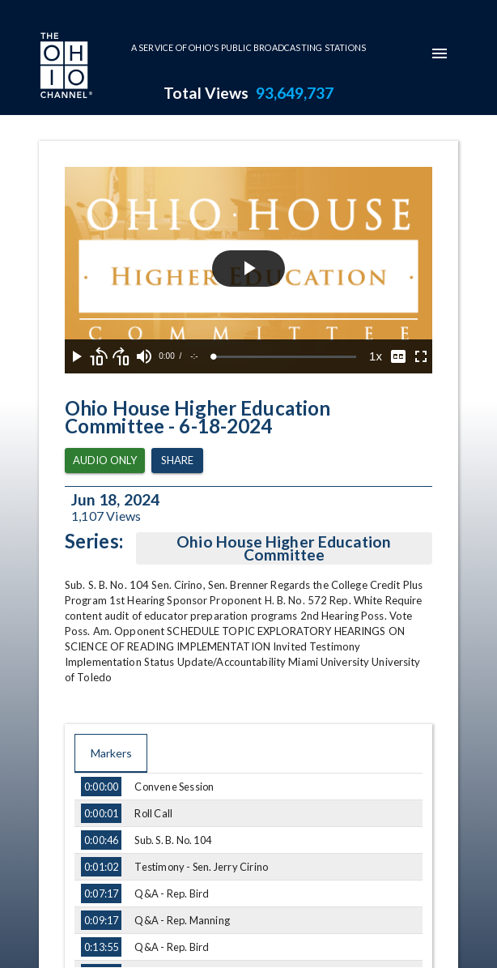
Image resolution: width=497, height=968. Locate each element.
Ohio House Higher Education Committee (284, 548)
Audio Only (105, 460)
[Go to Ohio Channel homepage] (65, 67)
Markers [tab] (111, 753)
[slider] (285, 357)
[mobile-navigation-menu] (439, 53)
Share (177, 460)
